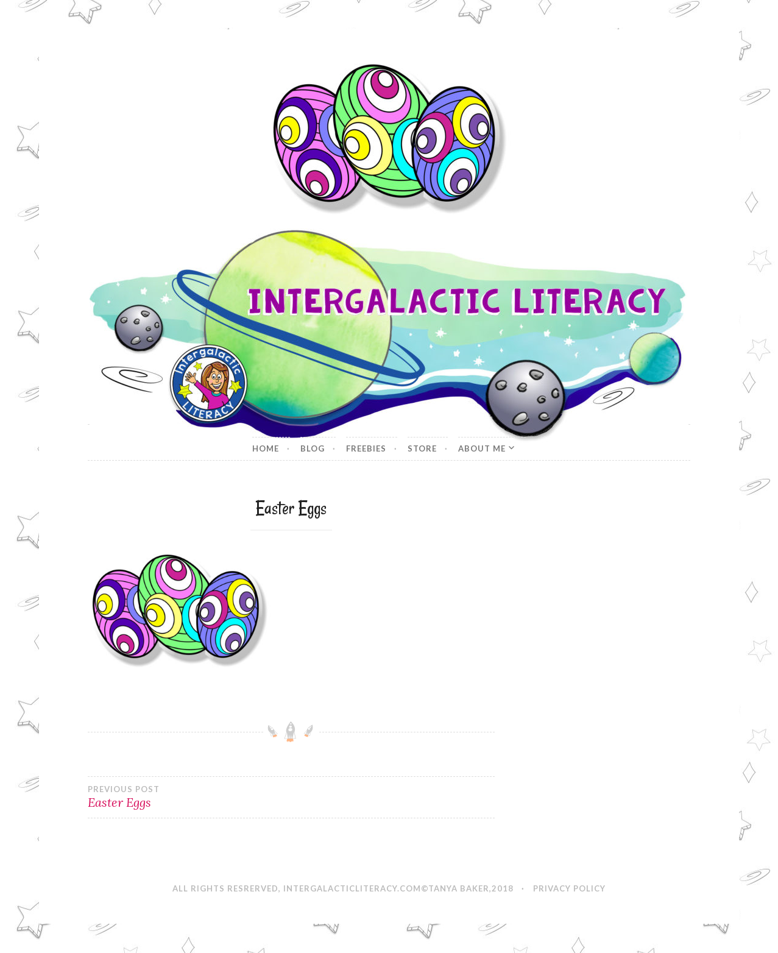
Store (422, 448)
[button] (389, 138)
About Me (482, 448)
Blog (312, 448)
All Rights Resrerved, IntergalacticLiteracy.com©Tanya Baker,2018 (343, 888)
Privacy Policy (569, 888)
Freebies (366, 448)
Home (265, 448)
